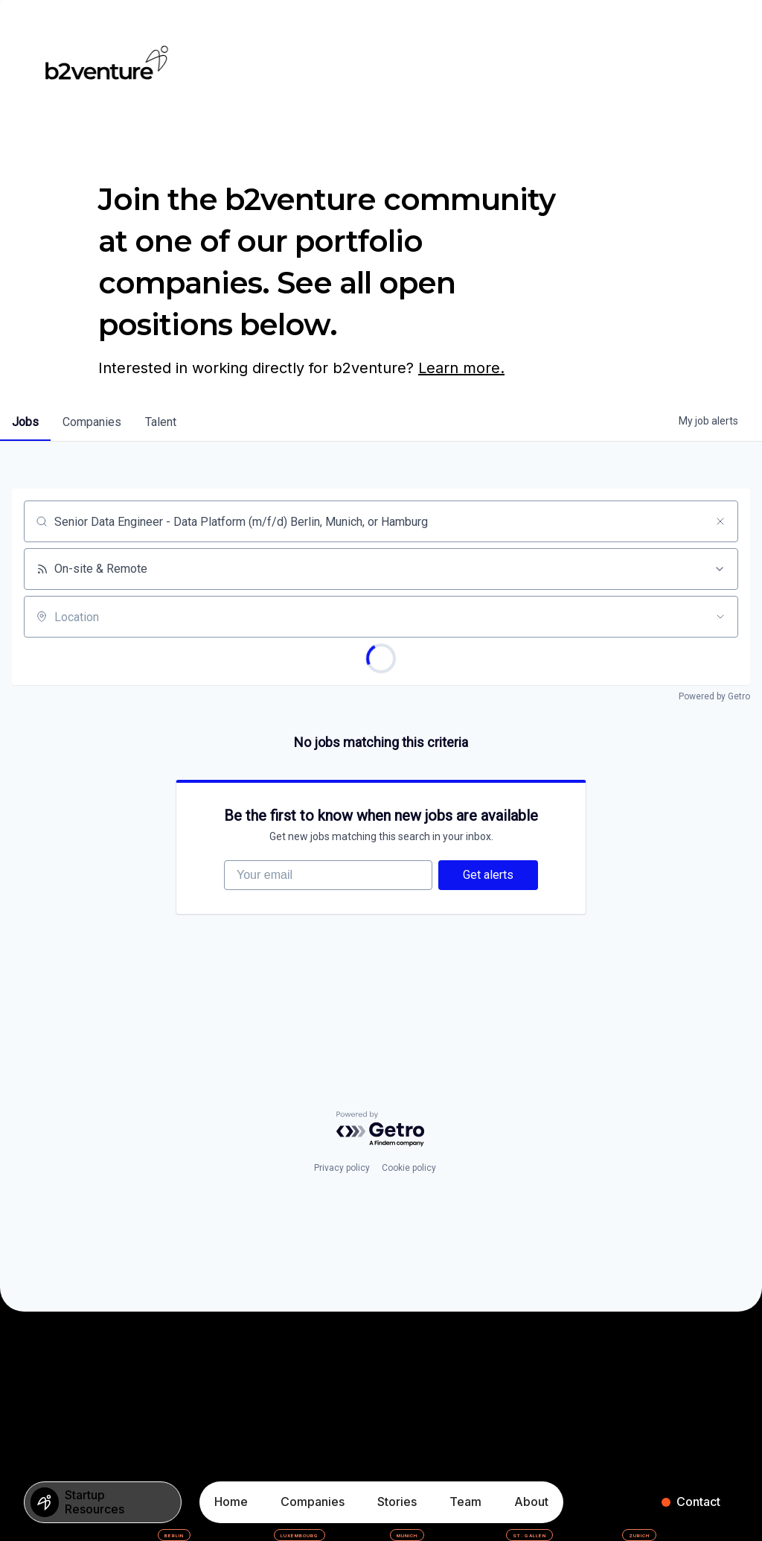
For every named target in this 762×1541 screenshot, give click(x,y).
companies (92, 422)
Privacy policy (342, 1168)
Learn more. (461, 368)
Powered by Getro (714, 696)
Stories (397, 1501)
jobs (25, 422)
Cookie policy (409, 1168)
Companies (313, 1501)
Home (231, 1501)
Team (465, 1501)
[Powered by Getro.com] (381, 1129)
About (531, 1501)
